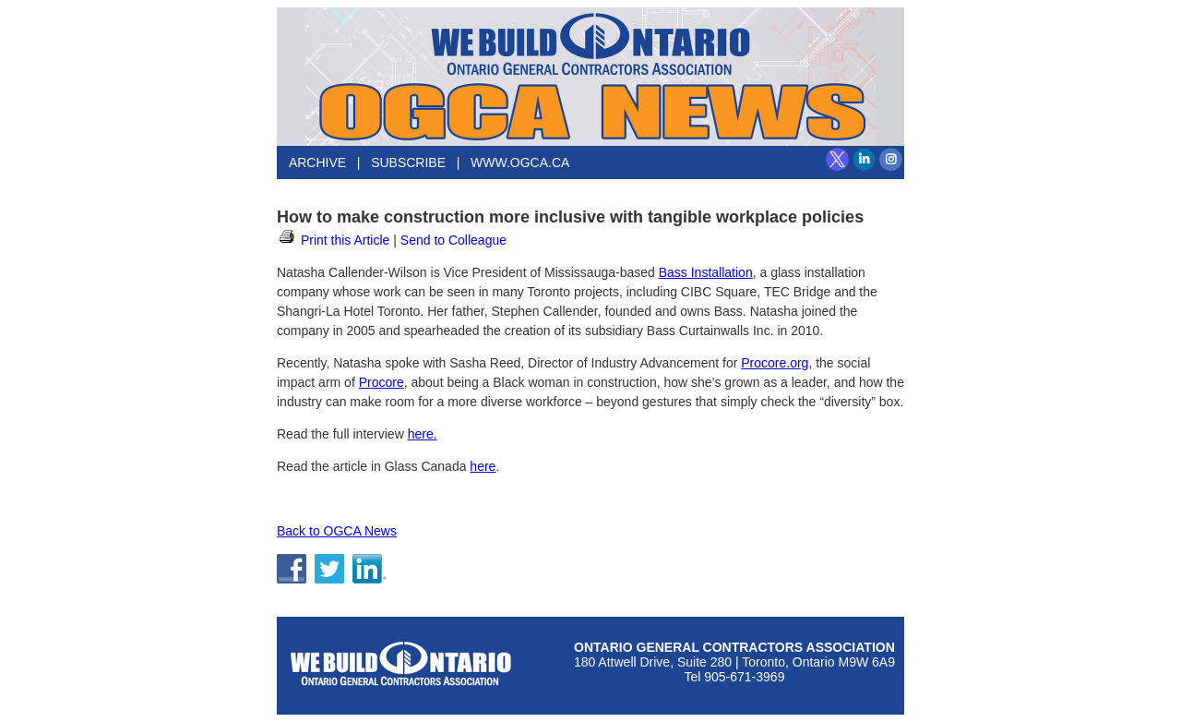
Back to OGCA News (337, 530)
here (482, 466)
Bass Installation (706, 272)
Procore (381, 382)
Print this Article (333, 240)
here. (422, 434)
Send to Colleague (453, 240)
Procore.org (774, 362)
